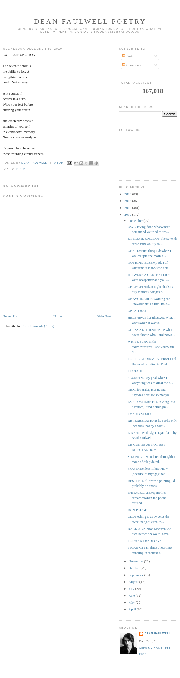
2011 (128, 208)
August (134, 582)
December (136, 221)
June (132, 595)
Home (57, 316)
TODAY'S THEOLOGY (144, 541)
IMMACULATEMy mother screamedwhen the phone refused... (147, 498)
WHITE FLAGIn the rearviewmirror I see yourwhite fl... (151, 347)
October (135, 568)
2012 (128, 201)
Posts (128, 56)
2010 (128, 214)
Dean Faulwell (158, 633)
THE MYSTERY (139, 414)
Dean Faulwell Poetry (90, 21)
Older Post (104, 316)
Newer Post (11, 316)
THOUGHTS (137, 371)
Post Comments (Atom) (38, 326)
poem (20, 168)
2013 (128, 194)
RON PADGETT (139, 510)
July (132, 589)
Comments (131, 65)
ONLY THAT (137, 311)
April (133, 609)
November (136, 561)
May (132, 602)
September (136, 575)
